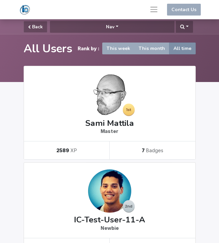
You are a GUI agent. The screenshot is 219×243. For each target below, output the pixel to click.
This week (118, 48)
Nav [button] (110, 27)
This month (152, 48)
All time (182, 48)
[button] (184, 27)
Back (35, 27)
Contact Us (183, 9)
